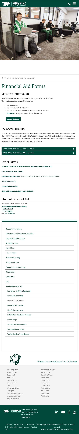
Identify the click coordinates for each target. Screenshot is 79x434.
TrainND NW (45, 385)
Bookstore (10, 377)
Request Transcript (13, 399)
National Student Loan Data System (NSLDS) (17, 191)
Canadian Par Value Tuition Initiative (19, 233)
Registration (10, 272)
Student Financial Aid (14, 286)
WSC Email (45, 391)
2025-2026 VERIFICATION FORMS (39, 149)
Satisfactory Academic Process (12, 171)
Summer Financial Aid (15, 329)
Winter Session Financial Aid (18, 334)
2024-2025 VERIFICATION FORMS (39, 153)
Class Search (45, 372)
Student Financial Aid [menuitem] (27, 78)
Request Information (14, 229)
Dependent (35, 166)
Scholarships (12, 319)
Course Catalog (12, 383)
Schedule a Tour (12, 243)
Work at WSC (45, 388)
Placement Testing (13, 257)
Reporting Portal (12, 370)
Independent (47, 166)
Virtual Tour (10, 248)
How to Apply (11, 253)
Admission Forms (12, 262)
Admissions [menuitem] (14, 78)
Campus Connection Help (15, 267)
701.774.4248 (8, 209)
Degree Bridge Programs (15, 238)
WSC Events (45, 393)
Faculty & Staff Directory (15, 393)
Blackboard (11, 375)
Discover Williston (13, 388)
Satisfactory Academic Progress (19, 315)
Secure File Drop (13, 119)
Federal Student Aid (15, 295)
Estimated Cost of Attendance (19, 291)
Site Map (9, 424)
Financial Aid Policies (15, 305)
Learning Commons (13, 396)
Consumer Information (10, 186)
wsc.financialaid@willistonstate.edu (14, 206)
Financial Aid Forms (15, 300)
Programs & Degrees (48, 370)
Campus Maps (11, 380)
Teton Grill (44, 383)
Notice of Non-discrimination (19, 427)
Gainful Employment (15, 310)
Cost (7, 281)
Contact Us (10, 276)
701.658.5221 (10, 214)
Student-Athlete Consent (17, 324)
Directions (10, 113)
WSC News (45, 396)
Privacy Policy (19, 424)
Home (5, 78)
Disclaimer (30, 424)
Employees (10, 391)
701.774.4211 (8, 211)
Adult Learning (12, 372)
